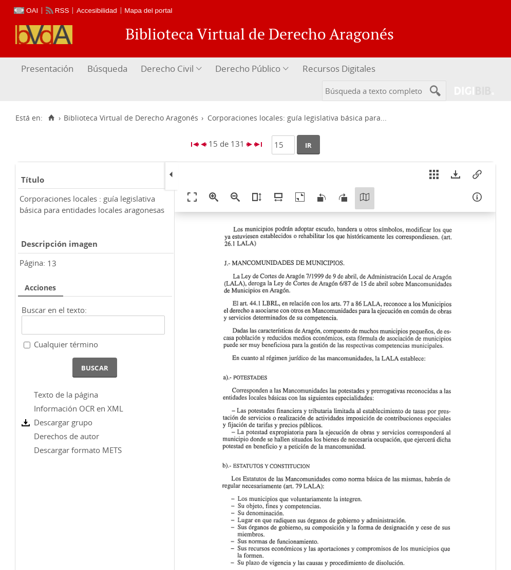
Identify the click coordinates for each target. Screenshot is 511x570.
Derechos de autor (66, 436)
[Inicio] (51, 118)
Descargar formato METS (78, 450)
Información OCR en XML (78, 408)
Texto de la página (66, 394)
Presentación (47, 68)
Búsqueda (107, 68)
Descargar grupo (63, 422)
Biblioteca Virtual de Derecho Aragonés (131, 118)
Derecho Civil (167, 68)
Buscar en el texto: (54, 310)
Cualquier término (66, 344)
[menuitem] (48, 69)
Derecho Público (247, 68)
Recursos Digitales (338, 68)
